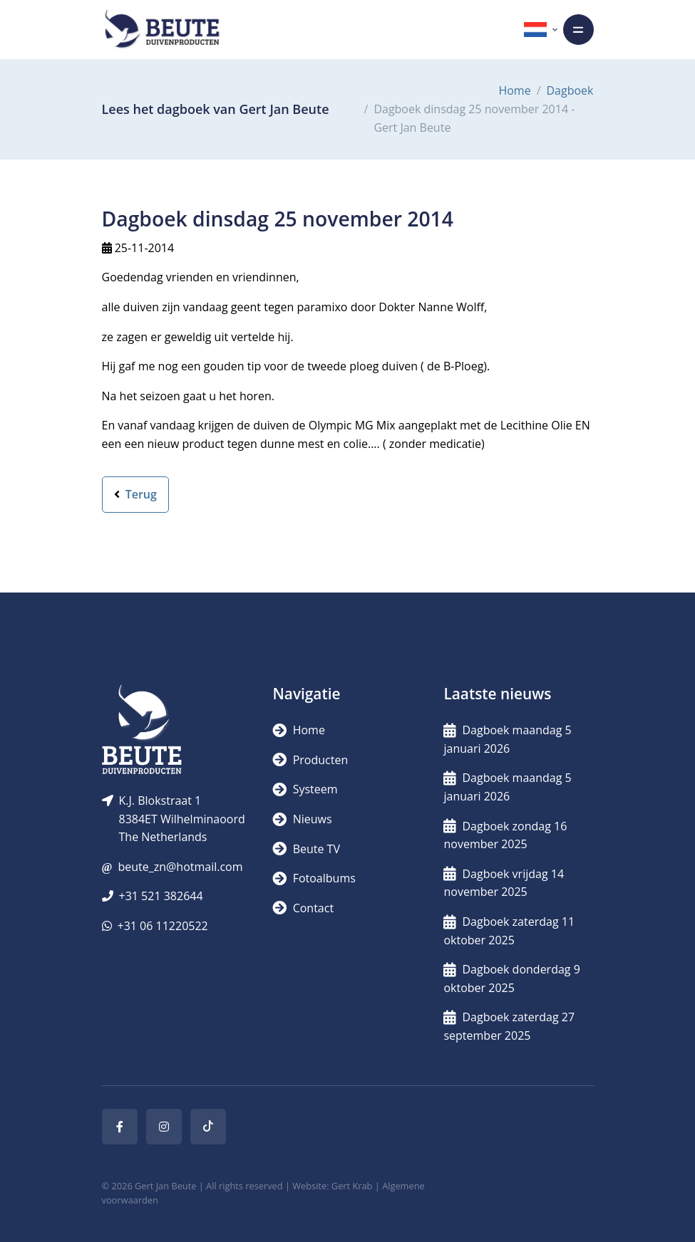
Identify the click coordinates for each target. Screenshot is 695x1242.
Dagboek (570, 90)
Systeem (304, 789)
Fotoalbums (313, 878)
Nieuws (301, 819)
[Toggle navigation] (578, 29)
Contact (303, 908)
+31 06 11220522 (163, 926)
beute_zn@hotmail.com (180, 867)
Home (514, 90)
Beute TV (305, 849)
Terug (135, 494)
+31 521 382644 (161, 896)
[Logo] (162, 29)
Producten (310, 760)
